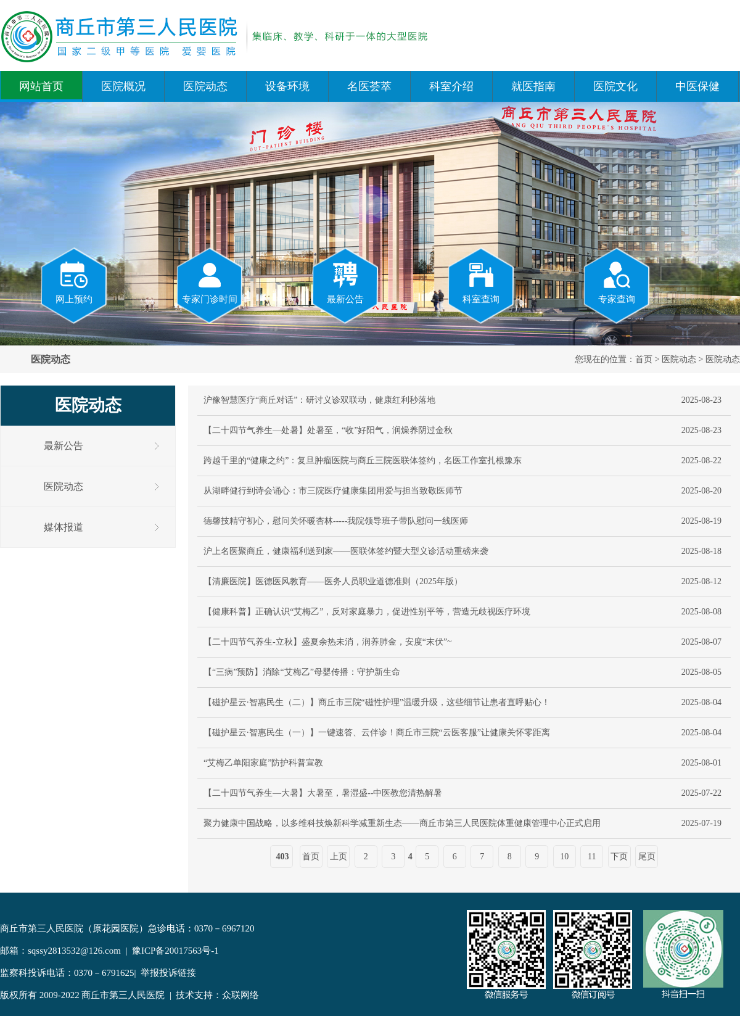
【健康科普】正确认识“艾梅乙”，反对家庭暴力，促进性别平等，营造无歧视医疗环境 (367, 611)
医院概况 (123, 86)
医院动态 (205, 86)
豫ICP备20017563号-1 (175, 951)
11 (592, 856)
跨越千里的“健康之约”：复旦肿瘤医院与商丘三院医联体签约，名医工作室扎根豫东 (363, 460)
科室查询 (481, 282)
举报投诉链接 (168, 973)
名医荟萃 (369, 86)
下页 (619, 856)
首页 (643, 359)
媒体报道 (63, 527)
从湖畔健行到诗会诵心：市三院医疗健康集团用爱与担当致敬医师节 (333, 490)
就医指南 (533, 86)
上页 (338, 856)
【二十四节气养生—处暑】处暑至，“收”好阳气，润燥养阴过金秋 (328, 430)
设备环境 (287, 86)
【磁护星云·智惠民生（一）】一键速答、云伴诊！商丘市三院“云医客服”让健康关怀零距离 (377, 732)
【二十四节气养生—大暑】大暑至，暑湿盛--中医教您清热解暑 (323, 793)
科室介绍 (451, 86)
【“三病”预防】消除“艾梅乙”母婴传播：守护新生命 (302, 672)
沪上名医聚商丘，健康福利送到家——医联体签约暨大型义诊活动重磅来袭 (346, 551)
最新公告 (345, 282)
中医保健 (697, 86)
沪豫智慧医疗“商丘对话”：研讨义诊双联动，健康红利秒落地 (319, 400)
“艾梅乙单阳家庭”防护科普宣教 (263, 762)
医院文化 (615, 86)
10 (564, 856)
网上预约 (74, 282)
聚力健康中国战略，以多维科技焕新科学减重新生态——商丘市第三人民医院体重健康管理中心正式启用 (402, 823)
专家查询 (616, 282)
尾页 (647, 856)
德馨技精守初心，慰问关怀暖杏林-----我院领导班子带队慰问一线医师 (336, 521)
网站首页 (41, 86)
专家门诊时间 (209, 282)
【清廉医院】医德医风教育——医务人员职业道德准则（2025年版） (333, 581)
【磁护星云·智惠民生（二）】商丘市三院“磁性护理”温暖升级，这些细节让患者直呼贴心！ (377, 702)
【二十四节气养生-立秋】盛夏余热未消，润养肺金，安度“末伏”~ (328, 641)
